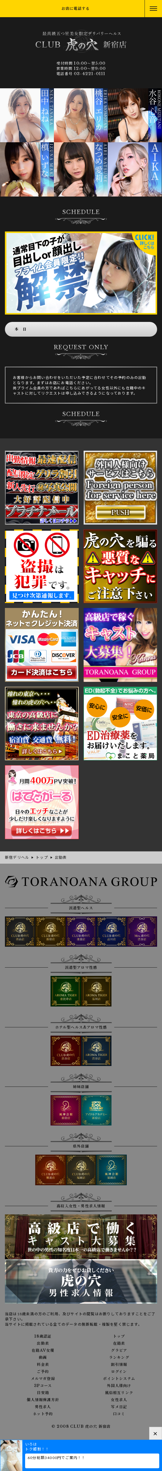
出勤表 (43, 1343)
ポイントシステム (119, 1379)
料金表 (43, 1364)
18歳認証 (42, 1336)
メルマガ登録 (43, 1379)
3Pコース (43, 1386)
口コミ (119, 1414)
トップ (119, 1336)
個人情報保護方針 (43, 1400)
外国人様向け (119, 1386)
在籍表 (119, 1343)
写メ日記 (119, 1407)
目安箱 (43, 1393)
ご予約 (43, 1372)
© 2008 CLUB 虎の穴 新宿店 (81, 1426)
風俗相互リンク (119, 1393)
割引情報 (119, 1364)
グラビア (119, 1350)
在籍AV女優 (43, 1350)
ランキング (119, 1357)
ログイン (119, 1372)
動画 (43, 1357)
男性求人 (43, 1407)
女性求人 (119, 1400)
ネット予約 (43, 1414)
